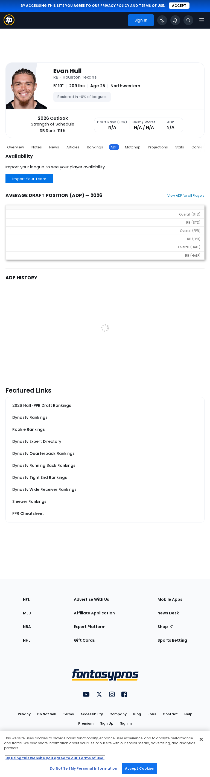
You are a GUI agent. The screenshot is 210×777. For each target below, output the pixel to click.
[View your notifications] (175, 20)
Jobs (152, 714)
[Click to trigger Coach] (162, 20)
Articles (73, 147)
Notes (36, 147)
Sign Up (106, 723)
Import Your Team (29, 179)
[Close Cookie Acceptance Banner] (201, 739)
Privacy (24, 714)
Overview (15, 147)
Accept (179, 5)
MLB (27, 613)
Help (188, 714)
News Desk (168, 613)
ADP (114, 147)
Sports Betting (172, 640)
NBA (27, 626)
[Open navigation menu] (201, 20)
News (54, 147)
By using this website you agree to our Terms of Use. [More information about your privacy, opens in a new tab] (54, 758)
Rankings (95, 147)
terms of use (151, 5)
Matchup (133, 147)
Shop (165, 626)
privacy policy (114, 5)
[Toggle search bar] (188, 20)
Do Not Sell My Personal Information (83, 768)
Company (118, 714)
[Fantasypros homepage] (9, 24)
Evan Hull (67, 71)
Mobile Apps (170, 599)
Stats (179, 147)
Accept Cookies (139, 768)
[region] (105, 754)
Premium (86, 723)
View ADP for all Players (186, 195)
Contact (170, 714)
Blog (137, 714)
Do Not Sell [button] (46, 714)
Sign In (126, 723)
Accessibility (91, 714)
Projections (158, 147)
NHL (26, 640)
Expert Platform (90, 626)
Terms (68, 714)
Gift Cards (84, 640)
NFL (26, 599)
